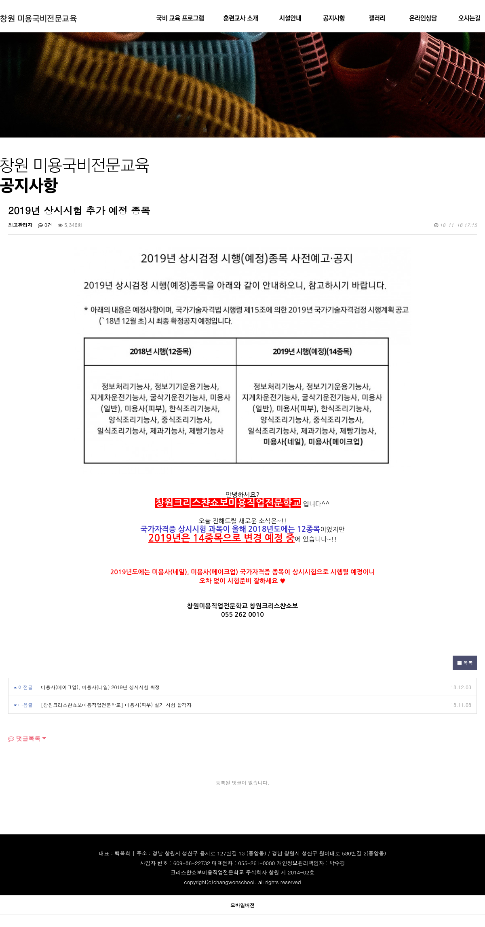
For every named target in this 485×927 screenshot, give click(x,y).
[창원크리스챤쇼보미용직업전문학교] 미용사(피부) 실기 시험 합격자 (116, 704)
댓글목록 (24, 738)
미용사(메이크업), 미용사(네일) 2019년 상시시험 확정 (100, 687)
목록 (465, 662)
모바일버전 (242, 905)
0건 (45, 224)
